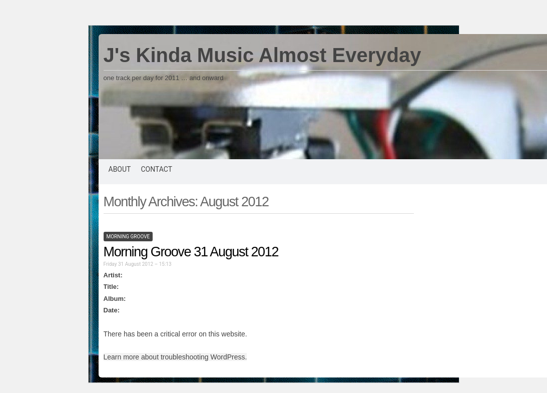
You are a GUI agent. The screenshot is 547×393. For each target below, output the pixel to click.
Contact (156, 169)
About (120, 169)
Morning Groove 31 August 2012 (191, 251)
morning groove (128, 236)
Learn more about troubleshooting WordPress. (175, 357)
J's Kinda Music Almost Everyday (262, 55)
